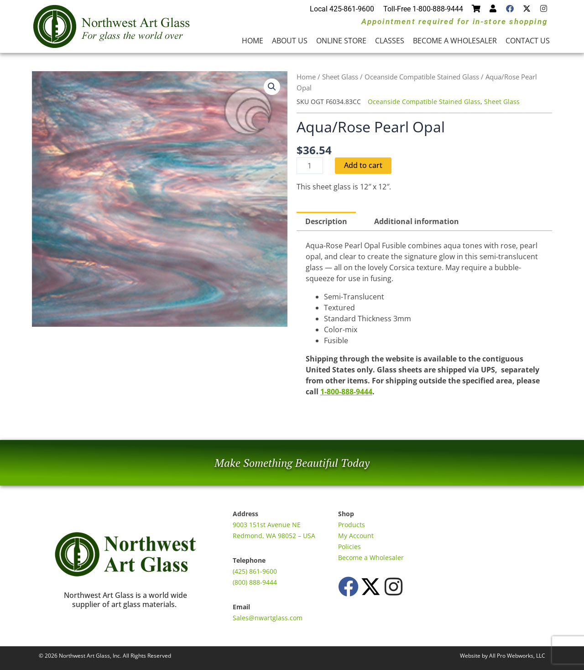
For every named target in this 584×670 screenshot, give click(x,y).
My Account (356, 535)
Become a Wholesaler (455, 41)
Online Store (341, 41)
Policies (349, 546)
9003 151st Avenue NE (267, 524)
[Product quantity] (310, 165)
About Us (290, 41)
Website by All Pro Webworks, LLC (502, 656)
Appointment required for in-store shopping (454, 21)
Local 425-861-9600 (342, 9)
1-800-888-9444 (346, 392)
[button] (272, 87)
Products (351, 524)
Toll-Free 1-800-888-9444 (423, 9)
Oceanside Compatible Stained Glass (422, 76)
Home (252, 41)
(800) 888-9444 (255, 582)
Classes (389, 41)
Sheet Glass (340, 76)
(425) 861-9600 (255, 571)
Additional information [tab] (416, 221)
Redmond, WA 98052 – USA (274, 535)
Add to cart (363, 166)
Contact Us (528, 41)
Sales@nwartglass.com (267, 617)
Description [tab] (326, 221)
